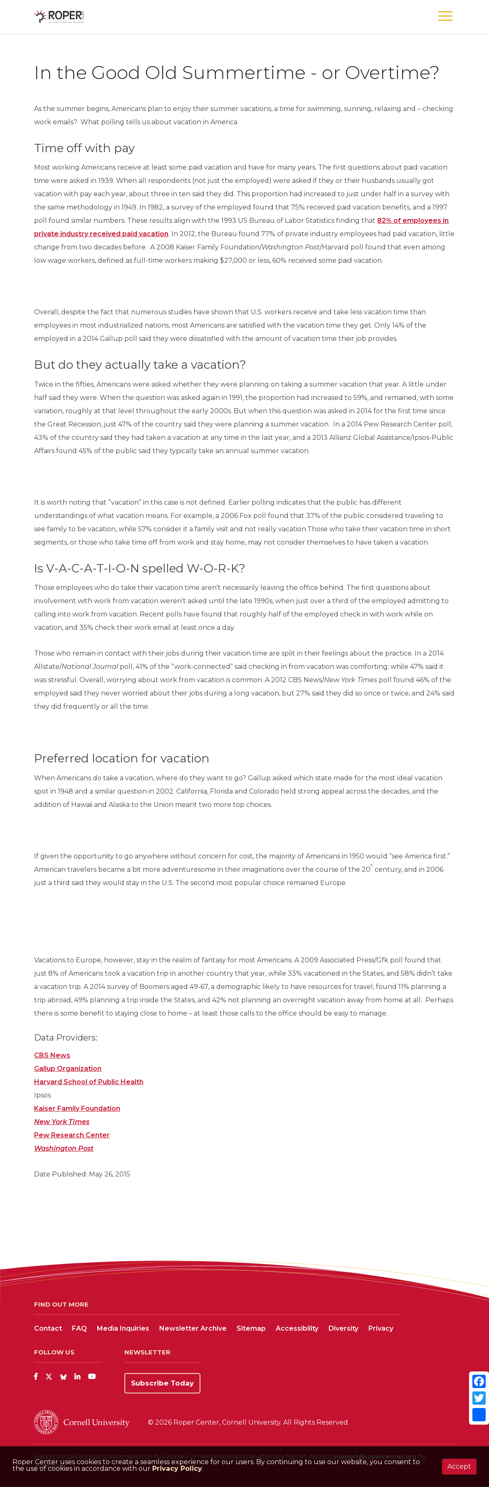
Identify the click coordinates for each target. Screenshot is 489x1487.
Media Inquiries (123, 1328)
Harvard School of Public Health (88, 1082)
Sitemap (251, 1328)
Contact (48, 1328)
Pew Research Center (72, 1135)
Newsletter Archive (193, 1328)
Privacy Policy (177, 1468)
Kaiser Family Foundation (77, 1108)
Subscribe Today (162, 1383)
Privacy (380, 1328)
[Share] (479, 1414)
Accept (459, 1466)
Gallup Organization (67, 1069)
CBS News (52, 1055)
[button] (445, 16)
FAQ (79, 1328)
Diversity (343, 1328)
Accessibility (297, 1328)
